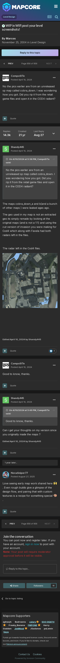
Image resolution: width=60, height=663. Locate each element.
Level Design (38, 42)
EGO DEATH (48, 622)
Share (14, 585)
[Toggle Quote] (7, 159)
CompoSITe (18, 75)
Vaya (6, 632)
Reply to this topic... (17, 568)
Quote (13, 118)
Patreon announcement (16, 644)
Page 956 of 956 (29, 63)
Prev (10, 63)
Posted (21, 79)
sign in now (32, 544)
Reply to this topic (30, 52)
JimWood (19, 628)
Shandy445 (17, 146)
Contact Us (24, 654)
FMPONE (32, 625)
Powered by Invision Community (30, 658)
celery (32, 622)
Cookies (37, 654)
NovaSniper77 (19, 472)
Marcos (11, 38)
